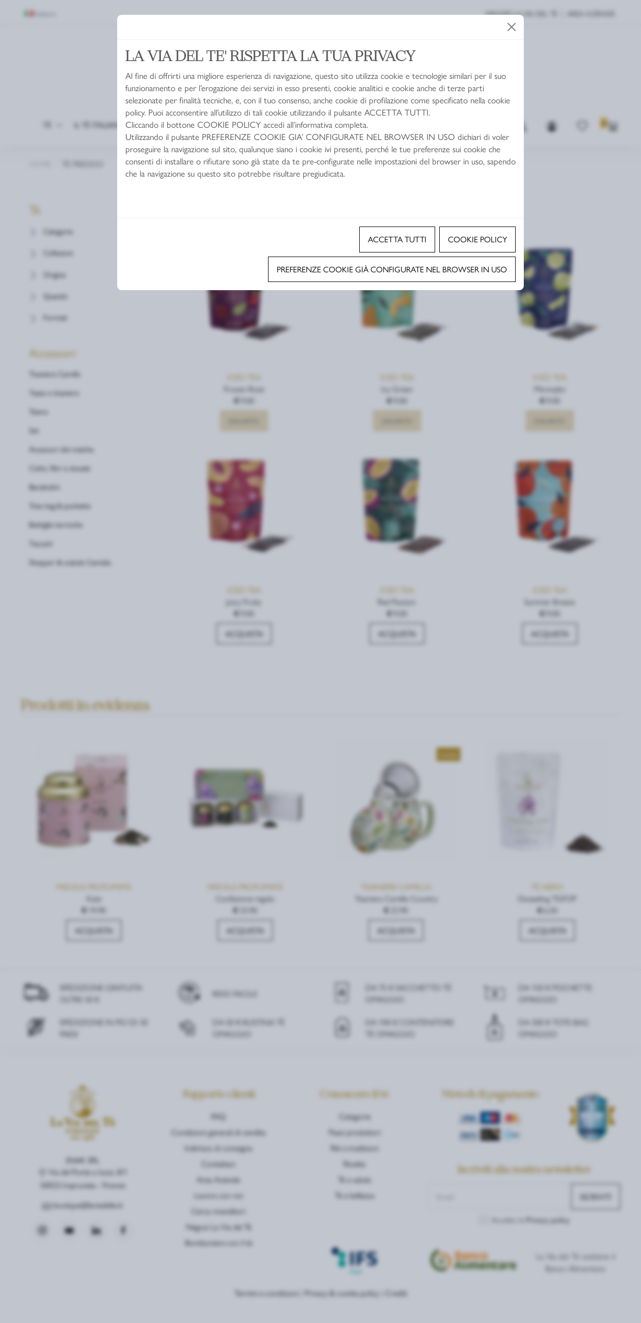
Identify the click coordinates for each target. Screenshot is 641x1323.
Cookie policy (477, 239)
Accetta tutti (397, 239)
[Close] (511, 27)
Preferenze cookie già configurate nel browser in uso (392, 269)
